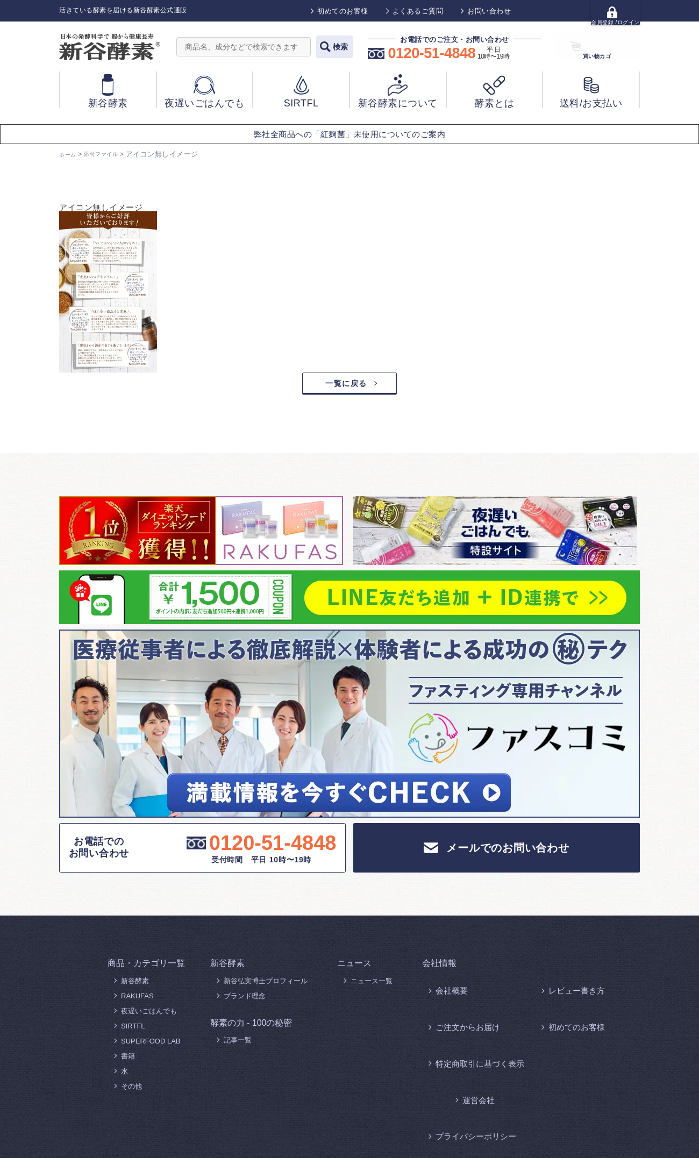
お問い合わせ (489, 11)
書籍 (128, 1059)
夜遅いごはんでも (149, 1014)
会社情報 (439, 966)
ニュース (354, 966)
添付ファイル (110, 154)
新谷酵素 (135, 984)
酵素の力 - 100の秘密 (251, 1026)
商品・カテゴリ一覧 (146, 966)
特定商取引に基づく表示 (474, 1014)
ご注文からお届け (463, 999)
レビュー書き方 (572, 984)
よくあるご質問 (418, 11)
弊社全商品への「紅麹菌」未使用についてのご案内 (350, 134)
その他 (131, 1089)
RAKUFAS (137, 999)
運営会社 (562, 1014)
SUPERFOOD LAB (151, 1044)
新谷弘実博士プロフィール (266, 984)
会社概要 (449, 984)
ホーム (70, 154)
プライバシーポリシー (470, 1029)
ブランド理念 (245, 999)
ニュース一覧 (372, 984)
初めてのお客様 (342, 11)
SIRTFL (133, 1029)
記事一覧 (238, 1043)
